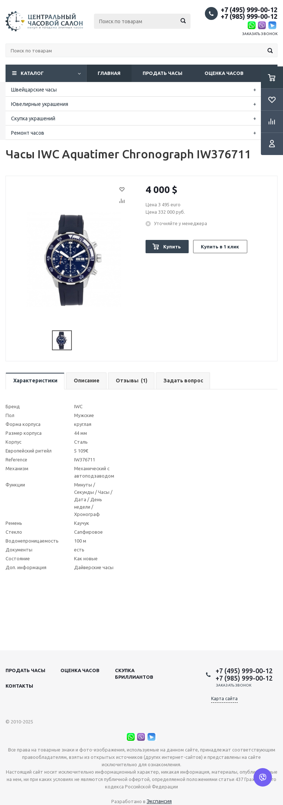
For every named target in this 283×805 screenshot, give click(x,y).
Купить (172, 246)
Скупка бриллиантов (134, 674)
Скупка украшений (33, 118)
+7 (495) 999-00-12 (249, 9)
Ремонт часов (27, 133)
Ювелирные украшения (39, 104)
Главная (109, 73)
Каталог (32, 73)
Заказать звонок (260, 34)
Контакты (19, 685)
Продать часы (162, 73)
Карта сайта (224, 698)
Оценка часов (224, 73)
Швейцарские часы (34, 90)
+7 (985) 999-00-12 (249, 16)
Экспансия (159, 801)
